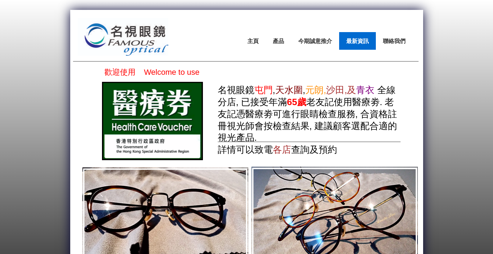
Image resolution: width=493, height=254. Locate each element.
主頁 (253, 41)
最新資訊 (357, 41)
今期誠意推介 (315, 41)
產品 (278, 41)
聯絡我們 (394, 41)
